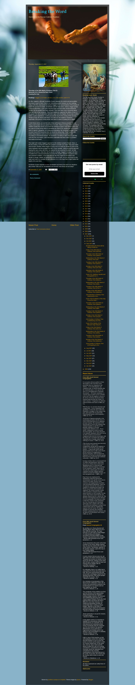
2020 (86, 201)
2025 (86, 188)
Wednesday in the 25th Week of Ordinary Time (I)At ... (95, 258)
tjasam (79, 679)
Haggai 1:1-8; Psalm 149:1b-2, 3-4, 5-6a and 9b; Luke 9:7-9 (52, 97)
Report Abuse (88, 373)
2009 (86, 229)
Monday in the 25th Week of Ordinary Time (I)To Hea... (94, 267)
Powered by (94, 179)
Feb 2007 (89, 363)
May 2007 (89, 356)
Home (54, 225)
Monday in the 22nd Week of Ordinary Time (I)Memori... (94, 340)
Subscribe (94, 173)
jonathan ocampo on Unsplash (56, 679)
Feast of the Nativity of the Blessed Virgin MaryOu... (94, 324)
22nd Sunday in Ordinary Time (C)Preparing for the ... (95, 344)
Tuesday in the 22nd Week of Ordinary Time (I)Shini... (94, 336)
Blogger (91, 679)
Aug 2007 (89, 348)
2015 (86, 213)
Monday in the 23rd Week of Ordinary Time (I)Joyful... (94, 315)
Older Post (74, 225)
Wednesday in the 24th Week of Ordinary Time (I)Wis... (95, 283)
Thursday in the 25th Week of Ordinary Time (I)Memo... (94, 254)
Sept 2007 (89, 243)
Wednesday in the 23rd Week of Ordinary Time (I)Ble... (95, 307)
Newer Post (33, 225)
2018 (86, 206)
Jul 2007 (89, 351)
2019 (86, 203)
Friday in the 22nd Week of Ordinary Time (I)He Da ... (94, 328)
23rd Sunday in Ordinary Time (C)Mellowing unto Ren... (94, 319)
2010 (86, 226)
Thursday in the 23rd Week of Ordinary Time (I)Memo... (94, 303)
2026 (86, 186)
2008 (86, 231)
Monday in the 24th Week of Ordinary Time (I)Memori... (94, 291)
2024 (86, 191)
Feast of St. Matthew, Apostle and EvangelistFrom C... (95, 275)
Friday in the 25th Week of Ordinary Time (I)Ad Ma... (94, 250)
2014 (86, 216)
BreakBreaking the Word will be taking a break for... (95, 246)
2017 (86, 208)
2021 (86, 198)
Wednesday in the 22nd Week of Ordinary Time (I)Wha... (95, 332)
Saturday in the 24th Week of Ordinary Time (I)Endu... (94, 271)
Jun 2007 (89, 353)
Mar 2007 (89, 361)
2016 (86, 211)
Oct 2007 (89, 241)
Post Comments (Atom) (43, 229)
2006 (86, 369)
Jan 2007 (89, 366)
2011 (86, 223)
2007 (86, 234)
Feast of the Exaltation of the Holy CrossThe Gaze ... (95, 299)
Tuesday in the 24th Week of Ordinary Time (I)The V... (94, 287)
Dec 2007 (89, 236)
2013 (86, 218)
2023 (86, 193)
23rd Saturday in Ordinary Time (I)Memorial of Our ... (95, 295)
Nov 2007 (89, 238)
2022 (86, 196)
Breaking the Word (48, 11)
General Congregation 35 (94, 525)
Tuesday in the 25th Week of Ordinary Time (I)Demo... (94, 262)
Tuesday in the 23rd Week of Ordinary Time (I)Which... (94, 311)
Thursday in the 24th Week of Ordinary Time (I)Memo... (94, 279)
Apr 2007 (89, 358)
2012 (86, 221)
